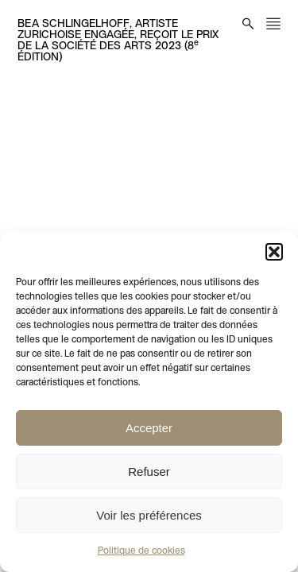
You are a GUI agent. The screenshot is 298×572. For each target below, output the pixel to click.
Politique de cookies (141, 551)
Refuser (149, 471)
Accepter (149, 428)
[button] (274, 252)
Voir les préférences (149, 515)
